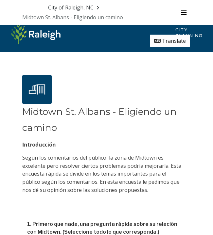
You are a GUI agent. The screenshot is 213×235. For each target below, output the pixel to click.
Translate (170, 40)
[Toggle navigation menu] (184, 12)
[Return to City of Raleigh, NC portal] (74, 7)
